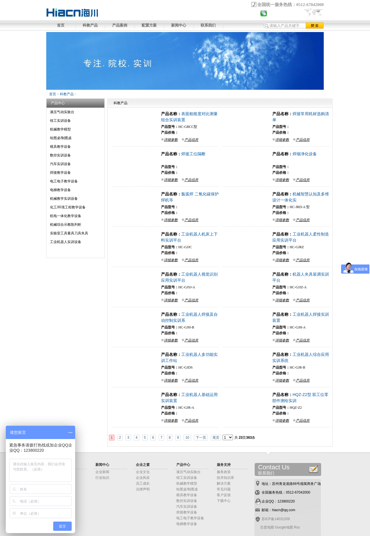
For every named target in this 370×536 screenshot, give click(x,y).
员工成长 (143, 483)
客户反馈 (224, 495)
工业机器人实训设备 (65, 242)
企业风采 (143, 478)
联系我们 (208, 25)
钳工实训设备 (60, 121)
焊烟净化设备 (305, 154)
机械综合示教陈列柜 (65, 225)
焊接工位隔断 (193, 154)
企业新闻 (102, 472)
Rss (297, 527)
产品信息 (191, 140)
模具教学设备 (60, 147)
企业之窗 (143, 465)
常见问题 (224, 489)
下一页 (201, 438)
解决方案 (224, 483)
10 (187, 438)
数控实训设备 (60, 155)
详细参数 (171, 140)
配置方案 (149, 25)
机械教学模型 (60, 129)
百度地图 (267, 527)
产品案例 (119, 25)
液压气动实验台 (62, 112)
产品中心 (183, 465)
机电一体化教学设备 (65, 216)
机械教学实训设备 (64, 199)
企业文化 (143, 472)
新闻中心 (178, 25)
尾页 (215, 438)
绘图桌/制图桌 (61, 138)
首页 (60, 25)
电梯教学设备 (60, 190)
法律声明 (143, 489)
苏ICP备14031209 (276, 519)
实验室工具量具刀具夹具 (69, 233)
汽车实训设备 (60, 164)
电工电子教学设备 (64, 181)
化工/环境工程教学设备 (68, 207)
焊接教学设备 (60, 173)
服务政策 (224, 472)
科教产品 (90, 25)
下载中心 (224, 501)
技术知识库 (225, 478)
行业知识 (102, 478)
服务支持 (224, 465)
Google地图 (284, 527)
